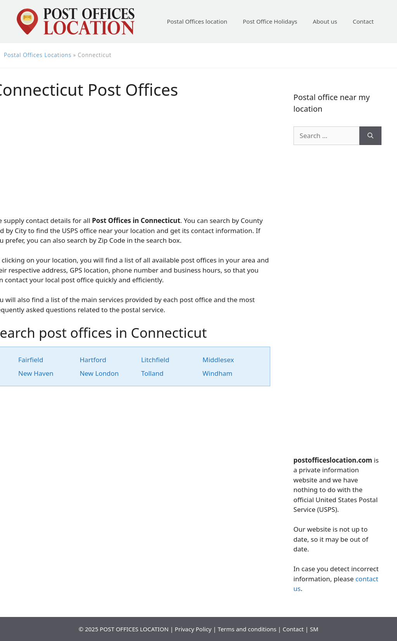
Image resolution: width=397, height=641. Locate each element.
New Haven (36, 373)
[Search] (370, 135)
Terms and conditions (247, 629)
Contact (363, 21)
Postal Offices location (197, 21)
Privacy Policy (193, 629)
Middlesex (218, 359)
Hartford (92, 359)
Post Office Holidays (270, 21)
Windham (217, 373)
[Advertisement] (337, 300)
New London (99, 373)
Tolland (152, 373)
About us (325, 21)
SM (314, 629)
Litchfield (155, 359)
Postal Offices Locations (37, 55)
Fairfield (30, 359)
